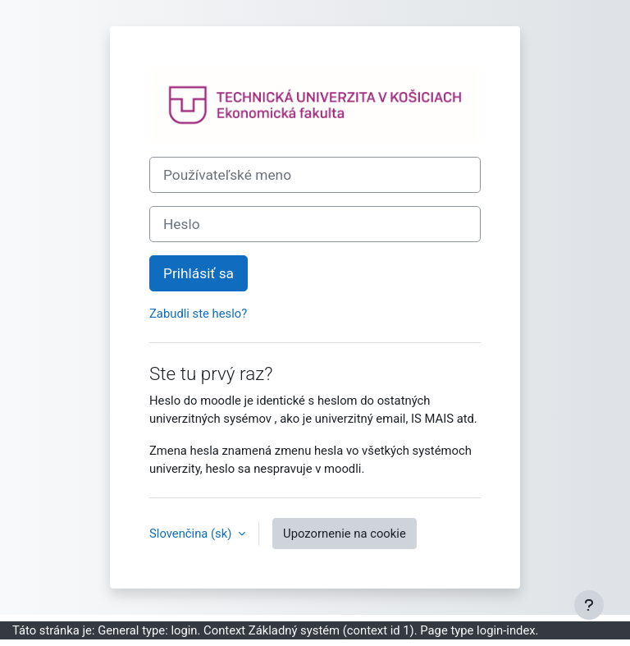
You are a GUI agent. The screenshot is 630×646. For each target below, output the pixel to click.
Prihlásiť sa (198, 273)
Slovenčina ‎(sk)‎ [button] (192, 533)
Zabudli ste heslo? (198, 313)
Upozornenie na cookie (344, 533)
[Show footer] (589, 605)
